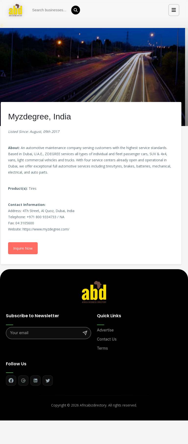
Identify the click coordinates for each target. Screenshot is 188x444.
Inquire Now (23, 248)
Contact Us (107, 339)
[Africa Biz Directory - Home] (94, 291)
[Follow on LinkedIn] (35, 380)
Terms (102, 348)
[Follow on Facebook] (11, 380)
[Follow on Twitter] (48, 380)
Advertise (105, 330)
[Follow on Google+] (23, 380)
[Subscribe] (85, 332)
